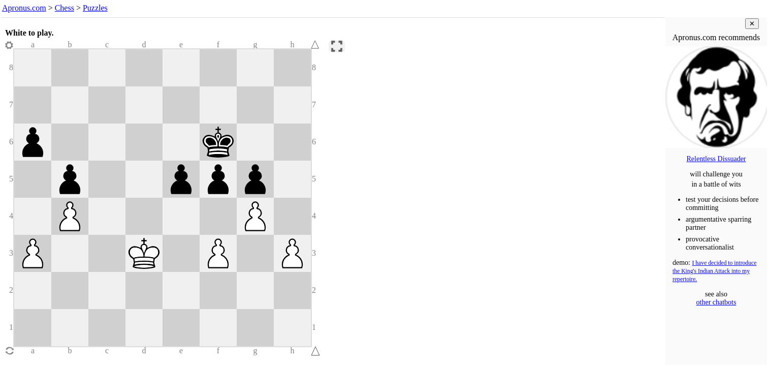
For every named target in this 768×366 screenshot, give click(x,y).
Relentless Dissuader (716, 159)
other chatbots (716, 302)
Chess (64, 8)
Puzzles (95, 8)
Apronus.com (24, 8)
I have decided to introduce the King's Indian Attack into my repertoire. (714, 271)
